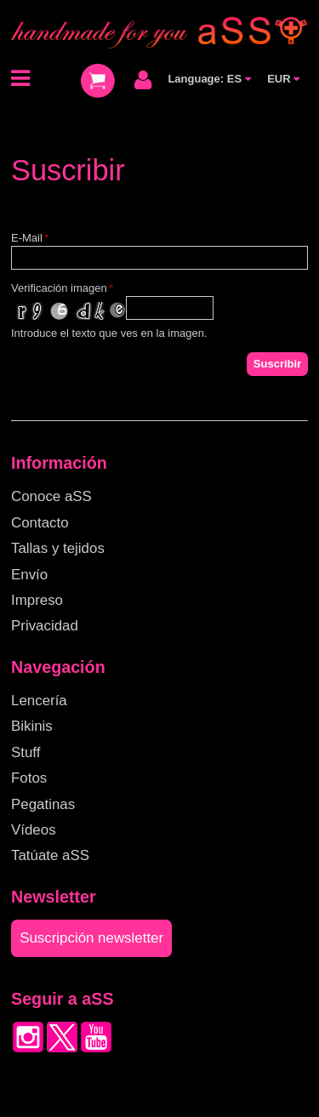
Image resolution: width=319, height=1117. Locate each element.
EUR (283, 78)
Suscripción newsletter (91, 938)
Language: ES (209, 78)
